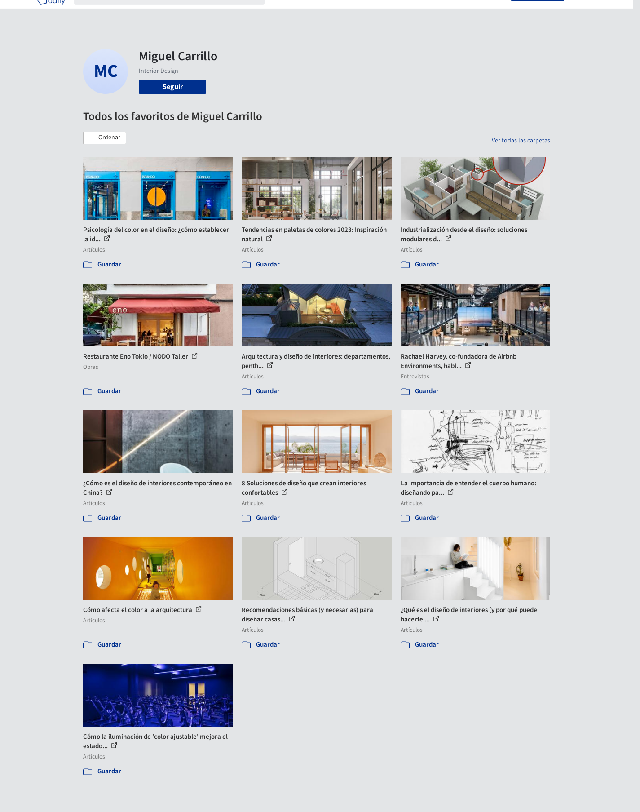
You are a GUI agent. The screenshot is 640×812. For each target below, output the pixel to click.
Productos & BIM (361, 13)
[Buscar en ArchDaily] (176, 12)
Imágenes (314, 13)
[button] (104, 138)
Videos (437, 13)
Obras (283, 13)
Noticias (406, 13)
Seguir (173, 87)
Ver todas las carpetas (521, 141)
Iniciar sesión (486, 13)
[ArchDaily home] (50, 13)
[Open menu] (590, 12)
